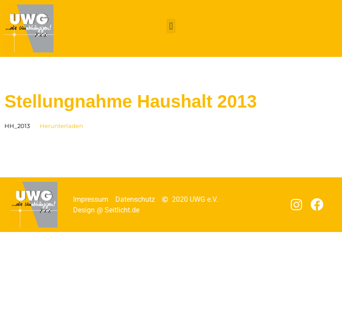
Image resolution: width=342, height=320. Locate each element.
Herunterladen (61, 126)
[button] (171, 26)
